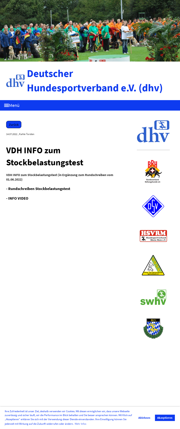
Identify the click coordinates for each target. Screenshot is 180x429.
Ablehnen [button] (144, 418)
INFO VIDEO (18, 198)
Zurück (14, 124)
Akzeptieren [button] (164, 418)
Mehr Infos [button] (80, 424)
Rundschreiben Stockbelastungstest (39, 188)
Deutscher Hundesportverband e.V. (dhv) (95, 80)
